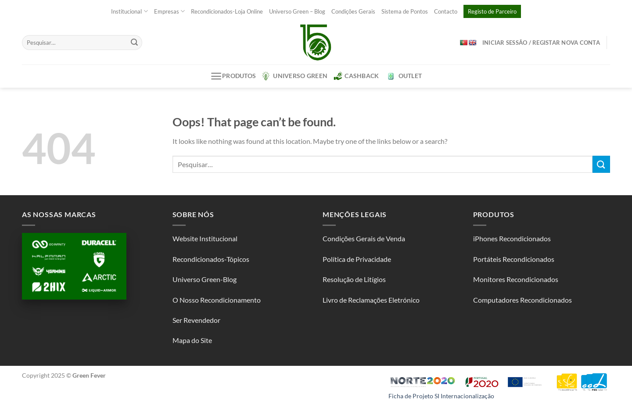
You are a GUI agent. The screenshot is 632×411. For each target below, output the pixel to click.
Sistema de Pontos (404, 11)
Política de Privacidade (357, 259)
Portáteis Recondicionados (513, 259)
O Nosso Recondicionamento (216, 300)
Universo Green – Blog (297, 11)
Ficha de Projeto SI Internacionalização (441, 396)
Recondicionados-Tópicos (210, 259)
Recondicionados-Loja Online (227, 11)
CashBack (356, 75)
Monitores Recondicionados (515, 279)
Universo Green (294, 75)
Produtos (233, 76)
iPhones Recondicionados (512, 238)
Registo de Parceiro (492, 11)
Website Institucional (204, 238)
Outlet (403, 76)
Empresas (169, 11)
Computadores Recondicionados (522, 300)
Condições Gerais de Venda (364, 238)
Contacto (445, 11)
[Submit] (134, 42)
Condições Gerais (353, 11)
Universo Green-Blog (204, 279)
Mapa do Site (192, 340)
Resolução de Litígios (354, 279)
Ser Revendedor (196, 320)
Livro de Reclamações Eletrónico (371, 300)
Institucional (129, 11)
